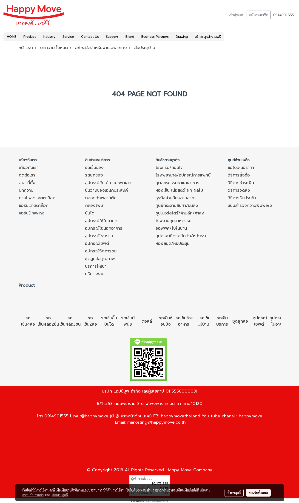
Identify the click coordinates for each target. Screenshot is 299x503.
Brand (129, 36)
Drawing (182, 36)
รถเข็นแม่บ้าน (204, 321)
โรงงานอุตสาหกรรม (173, 220)
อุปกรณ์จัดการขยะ (101, 251)
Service (68, 36)
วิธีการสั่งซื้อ (239, 175)
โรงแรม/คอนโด (169, 167)
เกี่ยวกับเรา (28, 167)
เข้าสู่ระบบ (236, 15)
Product (29, 36)
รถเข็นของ (94, 167)
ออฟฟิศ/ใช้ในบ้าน (171, 228)
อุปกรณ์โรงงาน (99, 236)
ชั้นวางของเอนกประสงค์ (106, 190)
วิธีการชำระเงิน (241, 182)
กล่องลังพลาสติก (101, 198)
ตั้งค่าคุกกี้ (234, 493)
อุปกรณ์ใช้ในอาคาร (102, 220)
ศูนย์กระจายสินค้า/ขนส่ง (177, 205)
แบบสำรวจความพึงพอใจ (250, 205)
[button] (228, 37)
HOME (11, 36)
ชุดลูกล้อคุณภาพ (100, 258)
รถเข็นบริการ (222, 321)
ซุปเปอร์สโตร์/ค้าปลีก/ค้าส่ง (180, 213)
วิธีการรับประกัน (242, 198)
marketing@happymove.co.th (156, 422)
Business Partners (155, 36)
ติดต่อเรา (27, 175)
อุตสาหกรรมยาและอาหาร (177, 182)
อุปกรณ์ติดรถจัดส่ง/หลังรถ (181, 236)
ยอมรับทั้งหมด (258, 493)
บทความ (26, 190)
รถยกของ (94, 175)
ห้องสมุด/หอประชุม (173, 243)
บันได (89, 213)
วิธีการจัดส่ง (239, 190)
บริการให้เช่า (95, 266)
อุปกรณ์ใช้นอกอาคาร (103, 228)
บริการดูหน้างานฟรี (208, 36)
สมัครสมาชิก (258, 15)
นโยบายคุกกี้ (60, 495)
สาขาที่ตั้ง (27, 182)
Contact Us (90, 36)
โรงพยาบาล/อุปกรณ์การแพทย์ (183, 175)
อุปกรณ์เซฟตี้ (97, 243)
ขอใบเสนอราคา (241, 167)
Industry (49, 36)
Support (112, 36)
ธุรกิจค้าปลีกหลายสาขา (176, 198)
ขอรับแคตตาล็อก (33, 205)
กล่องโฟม (94, 205)
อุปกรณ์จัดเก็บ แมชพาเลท (108, 182)
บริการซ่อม (94, 274)
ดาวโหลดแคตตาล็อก (37, 198)
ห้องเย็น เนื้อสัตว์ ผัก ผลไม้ (179, 190)
